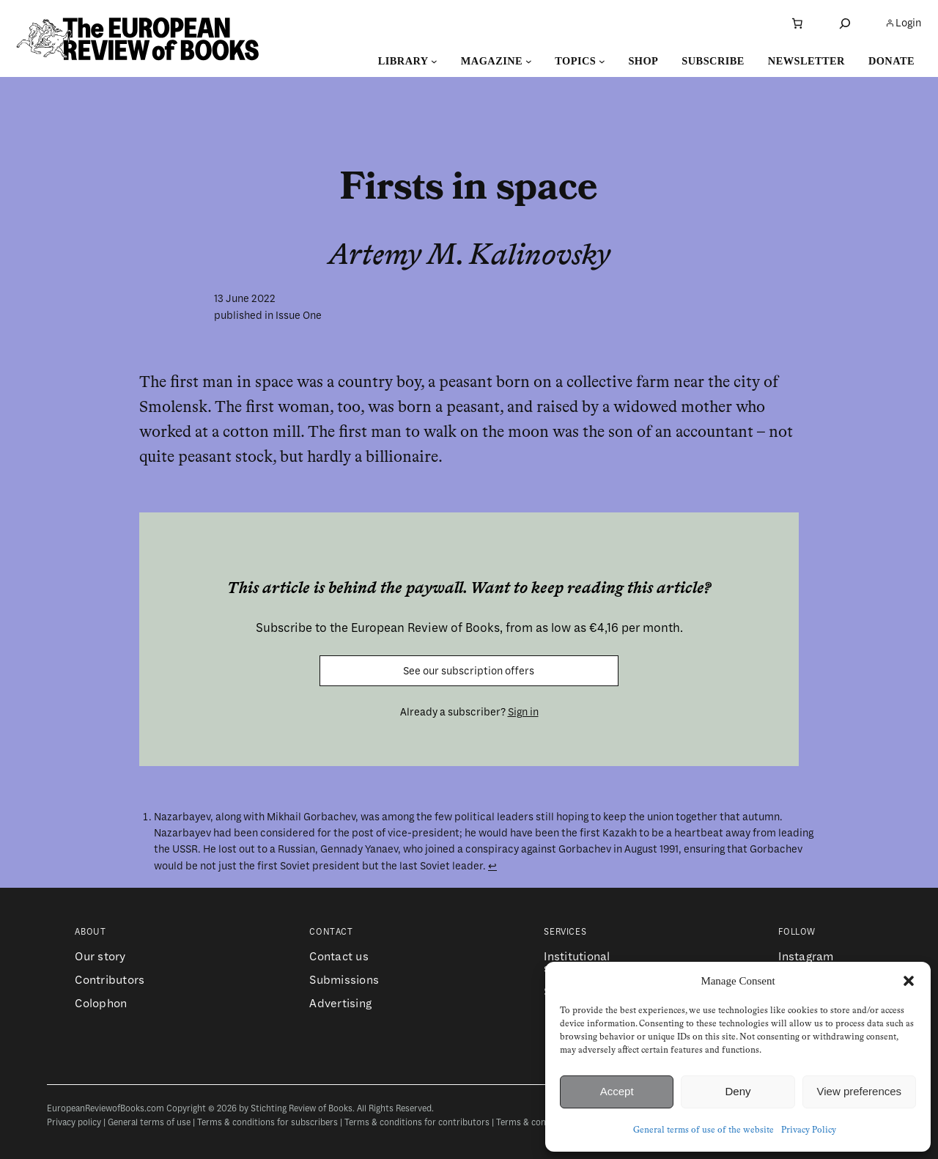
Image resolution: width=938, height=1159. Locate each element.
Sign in (523, 711)
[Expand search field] (844, 23)
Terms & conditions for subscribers (267, 1122)
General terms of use (149, 1122)
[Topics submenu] (602, 61)
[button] (908, 981)
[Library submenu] (434, 61)
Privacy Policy (808, 1130)
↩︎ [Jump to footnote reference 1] (492, 865)
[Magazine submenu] (528, 61)
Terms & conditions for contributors (417, 1122)
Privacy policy (74, 1122)
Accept (617, 1091)
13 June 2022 (245, 298)
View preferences (859, 1091)
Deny (737, 1091)
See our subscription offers (468, 670)
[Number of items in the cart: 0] (797, 23)
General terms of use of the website (703, 1130)
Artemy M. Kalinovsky (469, 256)
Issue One (299, 315)
